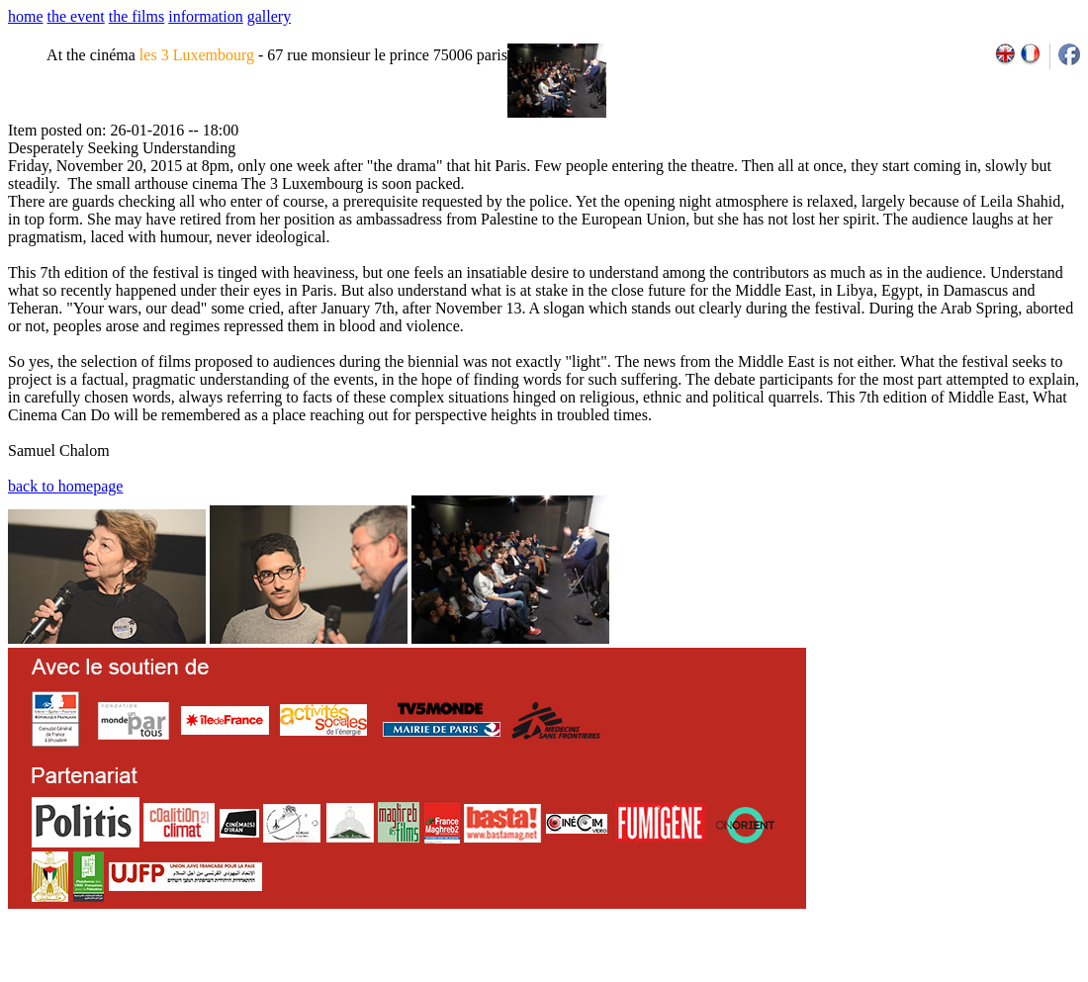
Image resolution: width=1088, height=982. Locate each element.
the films (136, 16)
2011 (903, 975)
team (357, 975)
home (26, 16)
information (205, 16)
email (160, 975)
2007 (816, 975)
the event (76, 16)
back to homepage (65, 486)
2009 (860, 975)
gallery (269, 16)
